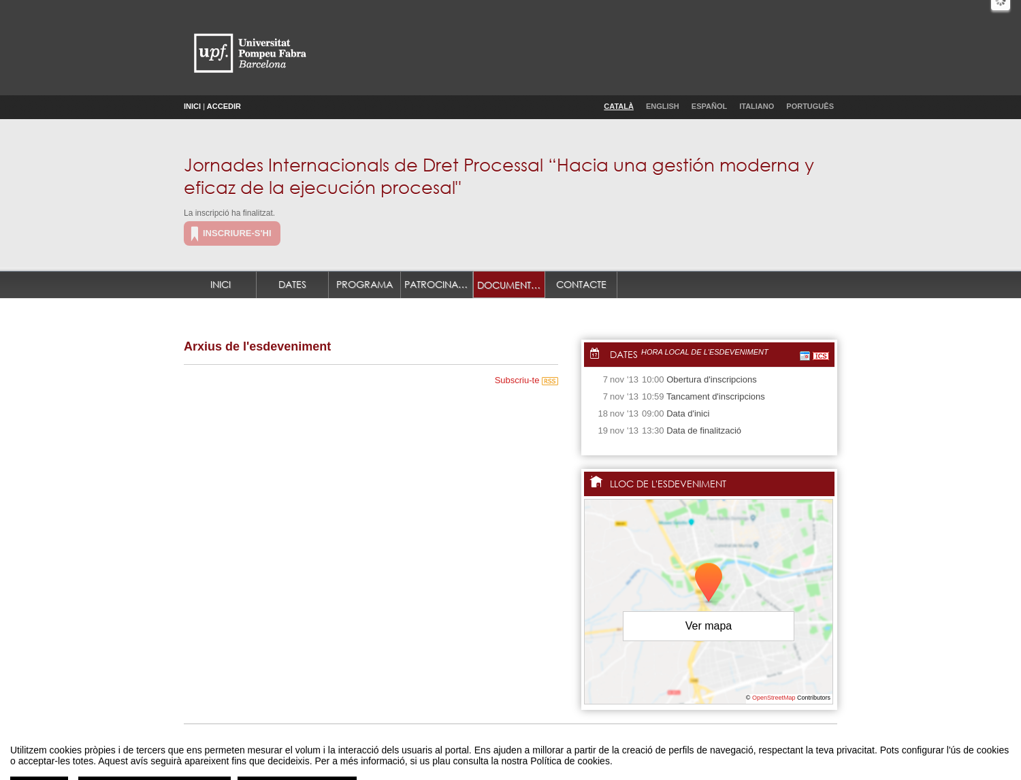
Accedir (224, 106)
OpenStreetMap (774, 697)
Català (619, 106)
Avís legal (369, 755)
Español (709, 106)
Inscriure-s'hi (237, 233)
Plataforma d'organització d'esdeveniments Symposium (516, 755)
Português (810, 106)
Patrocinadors (438, 284)
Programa (364, 284)
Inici (192, 106)
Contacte (581, 284)
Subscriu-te (526, 380)
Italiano (756, 106)
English (662, 106)
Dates (292, 284)
